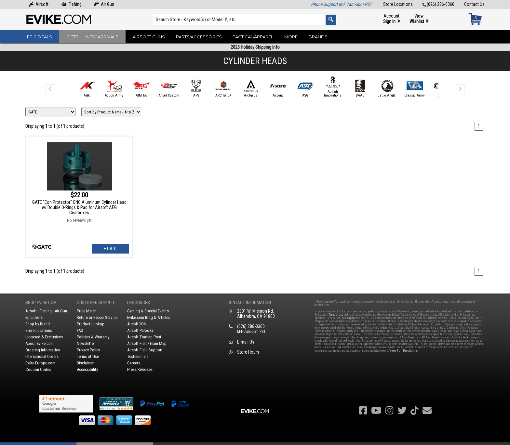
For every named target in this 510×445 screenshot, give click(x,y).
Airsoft (38, 4)
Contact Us (474, 4)
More (291, 36)
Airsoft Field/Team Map (147, 343)
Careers (133, 362)
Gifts (72, 36)
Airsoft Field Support (145, 349)
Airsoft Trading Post (144, 336)
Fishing (71, 4)
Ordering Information (42, 349)
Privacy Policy (88, 349)
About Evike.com (39, 343)
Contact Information (249, 302)
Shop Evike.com (41, 302)
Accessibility (87, 369)
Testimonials (137, 356)
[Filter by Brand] (50, 112)
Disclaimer (85, 362)
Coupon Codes (38, 369)
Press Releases (140, 369)
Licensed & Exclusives (44, 336)
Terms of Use (88, 356)
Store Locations (398, 4)
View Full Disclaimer (403, 350)
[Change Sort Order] (111, 112)
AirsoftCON (136, 323)
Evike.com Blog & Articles (148, 317)
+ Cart (110, 248)
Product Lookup (90, 323)
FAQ (80, 330)
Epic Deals (39, 36)
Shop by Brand (37, 323)
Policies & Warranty (93, 336)
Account (391, 19)
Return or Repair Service (97, 317)
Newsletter (86, 343)
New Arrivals (102, 36)
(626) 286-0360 (438, 4)
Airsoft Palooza (140, 330)
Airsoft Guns (149, 36)
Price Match (87, 310)
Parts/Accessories (199, 36)
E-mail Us (245, 342)
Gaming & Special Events (148, 310)
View (418, 19)
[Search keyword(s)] (245, 19)
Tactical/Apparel (253, 36)
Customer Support (96, 302)
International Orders (42, 356)
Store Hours (248, 352)
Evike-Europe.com (40, 362)
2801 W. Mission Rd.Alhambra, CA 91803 (256, 313)
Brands (318, 36)
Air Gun (104, 4)
